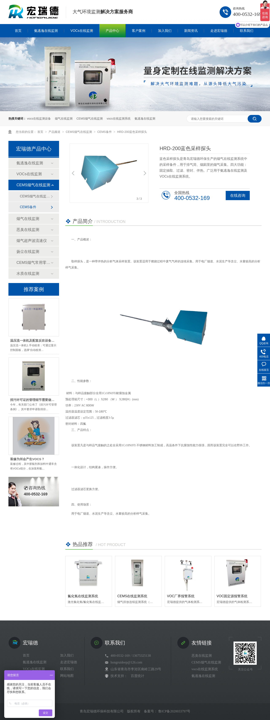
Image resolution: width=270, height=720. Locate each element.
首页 (40, 131)
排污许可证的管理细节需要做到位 (34, 400)
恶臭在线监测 (27, 230)
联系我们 (67, 669)
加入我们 (67, 655)
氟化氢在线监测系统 (83, 596)
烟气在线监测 (64, 118)
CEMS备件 (104, 131)
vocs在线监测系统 (119, 118)
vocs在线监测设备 (39, 118)
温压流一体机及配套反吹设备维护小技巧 (38, 340)
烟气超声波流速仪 (31, 241)
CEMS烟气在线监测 (89, 118)
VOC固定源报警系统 (232, 596)
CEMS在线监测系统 (132, 596)
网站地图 (67, 675)
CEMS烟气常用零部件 (33, 262)
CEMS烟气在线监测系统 (35, 196)
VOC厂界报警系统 (181, 596)
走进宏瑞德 (68, 662)
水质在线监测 (27, 273)
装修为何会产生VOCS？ (27, 459)
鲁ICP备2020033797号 (174, 711)
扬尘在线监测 (27, 251)
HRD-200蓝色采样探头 (132, 131)
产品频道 (55, 131)
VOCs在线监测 (29, 174)
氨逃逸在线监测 (145, 118)
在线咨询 (237, 195)
